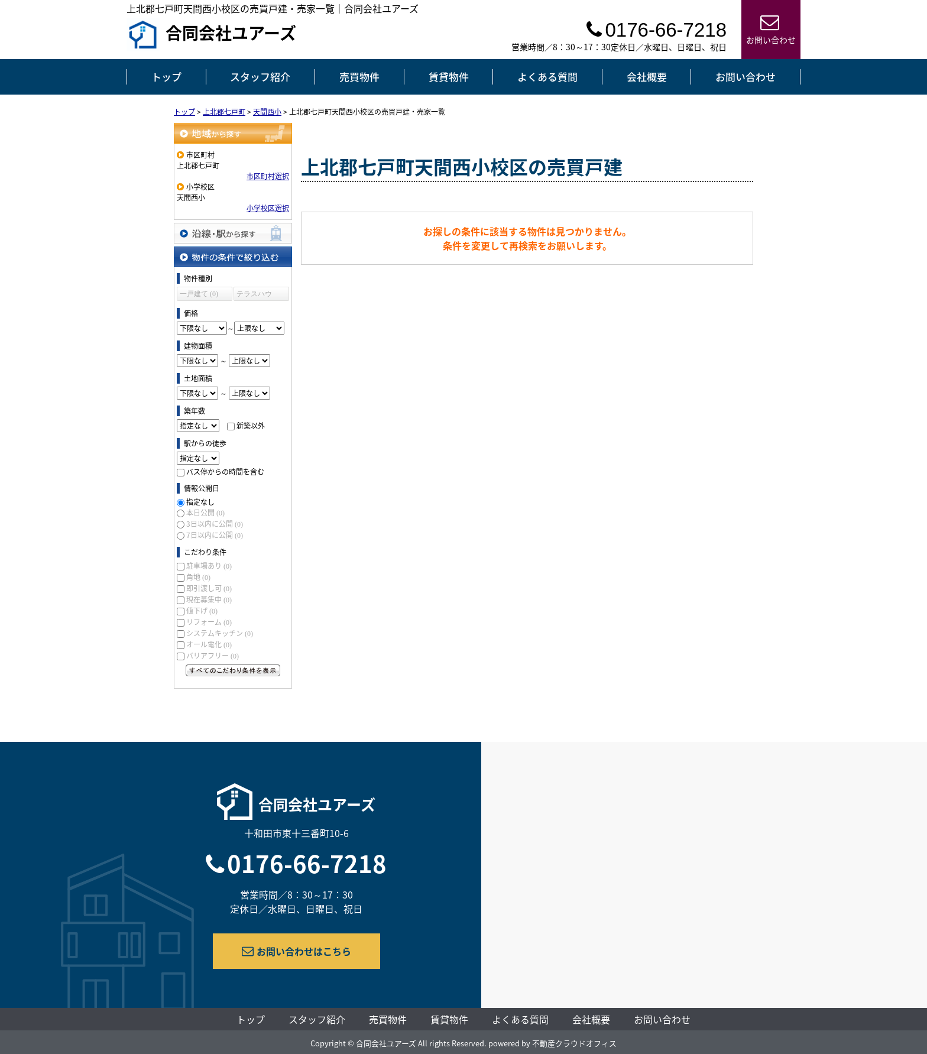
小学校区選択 (268, 208)
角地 (198, 577)
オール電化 (209, 644)
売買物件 (359, 76)
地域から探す (233, 133)
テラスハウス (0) (254, 295)
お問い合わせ (745, 76)
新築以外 (250, 425)
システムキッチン (219, 633)
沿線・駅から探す (233, 233)
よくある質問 (547, 76)
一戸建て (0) (199, 294)
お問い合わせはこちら (296, 951)
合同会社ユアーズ (211, 34)
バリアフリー (212, 655)
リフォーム (209, 622)
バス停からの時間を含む (225, 471)
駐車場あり (209, 565)
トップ (166, 76)
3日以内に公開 (214, 523)
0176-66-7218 (307, 863)
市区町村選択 (268, 176)
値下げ (202, 610)
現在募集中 (209, 599)
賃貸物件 (449, 76)
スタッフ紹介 (260, 76)
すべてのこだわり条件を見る (233, 670)
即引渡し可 (209, 588)
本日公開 (205, 512)
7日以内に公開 (214, 535)
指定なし (200, 502)
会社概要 (647, 76)
